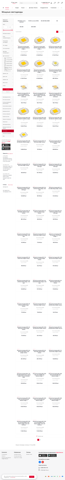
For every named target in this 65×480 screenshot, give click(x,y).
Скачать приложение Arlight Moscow (6, 458)
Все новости (10, 153)
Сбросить (8, 91)
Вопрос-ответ (29, 454)
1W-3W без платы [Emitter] (22, 21)
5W (57, 20)
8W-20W (21, 26)
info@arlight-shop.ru (44, 470)
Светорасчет (5, 186)
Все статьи (10, 184)
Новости (3, 456)
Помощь (28, 452)
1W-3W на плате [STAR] (33, 20)
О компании (4, 454)
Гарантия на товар (18, 457)
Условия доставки (18, 456)
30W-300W (33, 26)
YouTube (43, 462)
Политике (13, 477)
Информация (17, 452)
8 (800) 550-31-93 (46, 2)
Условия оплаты (17, 454)
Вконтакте (40, 462)
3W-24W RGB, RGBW (45, 20)
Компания (4, 452)
